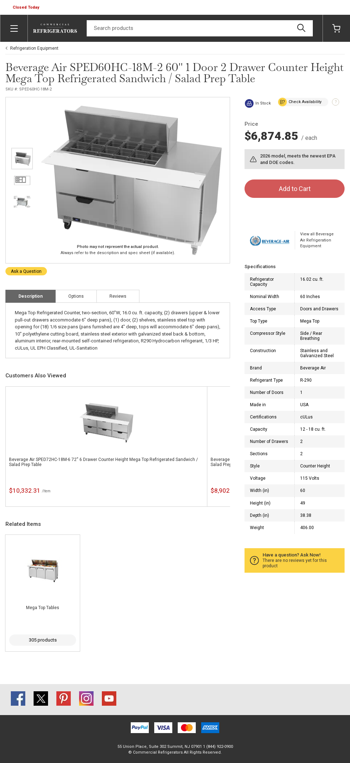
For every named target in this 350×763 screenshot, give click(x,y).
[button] (27, 7)
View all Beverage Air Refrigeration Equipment (317, 240)
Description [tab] (30, 296)
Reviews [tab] (117, 296)
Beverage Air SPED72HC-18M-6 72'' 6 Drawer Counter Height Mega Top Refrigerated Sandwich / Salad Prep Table (103, 462)
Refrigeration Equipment (34, 48)
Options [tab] (76, 296)
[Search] (200, 28)
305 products (43, 640)
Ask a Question (26, 271)
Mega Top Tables (42, 607)
